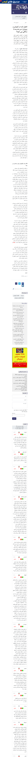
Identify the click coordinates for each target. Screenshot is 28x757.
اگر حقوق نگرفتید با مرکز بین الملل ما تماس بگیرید (14, 226)
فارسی (26, 4)
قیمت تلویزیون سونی (16, 719)
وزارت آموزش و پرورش (7, 199)
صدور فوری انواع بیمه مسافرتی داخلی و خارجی (18, 265)
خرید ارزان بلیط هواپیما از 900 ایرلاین (19, 258)
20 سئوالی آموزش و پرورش (18, 219)
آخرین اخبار (23, 601)
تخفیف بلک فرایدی (23, 724)
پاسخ (3, 304)
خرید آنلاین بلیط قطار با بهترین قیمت (19, 261)
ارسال (3, 290)
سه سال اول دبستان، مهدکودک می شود (16, 207)
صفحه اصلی (23, 18)
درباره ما (11, 4)
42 (24, 303)
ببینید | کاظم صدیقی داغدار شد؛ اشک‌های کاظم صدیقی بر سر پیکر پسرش (11, 695)
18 (24, 349)
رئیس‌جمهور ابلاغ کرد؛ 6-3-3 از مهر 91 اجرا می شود (14, 208)
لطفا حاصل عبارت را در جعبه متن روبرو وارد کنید (17, 285)
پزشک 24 (13, 721)
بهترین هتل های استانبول (7, 719)
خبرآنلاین (14, 9)
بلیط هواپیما (17, 721)
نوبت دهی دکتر (24, 721)
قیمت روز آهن (8, 721)
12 (24, 541)
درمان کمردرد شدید (13, 722)
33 (24, 318)
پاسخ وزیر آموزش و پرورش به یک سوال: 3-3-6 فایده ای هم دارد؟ (12, 224)
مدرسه (22, 199)
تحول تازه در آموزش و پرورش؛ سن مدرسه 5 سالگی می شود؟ (16, 28)
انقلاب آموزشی (16, 199)
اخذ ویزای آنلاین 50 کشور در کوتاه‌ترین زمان (18, 263)
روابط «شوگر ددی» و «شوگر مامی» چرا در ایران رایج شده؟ (16, 603)
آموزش (12, 18)
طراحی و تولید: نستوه (15, 743)
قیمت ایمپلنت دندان (14, 718)
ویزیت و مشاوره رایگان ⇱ (14, 249)
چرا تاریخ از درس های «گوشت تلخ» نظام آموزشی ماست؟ (13, 217)
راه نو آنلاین (20, 718)
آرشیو (6, 4)
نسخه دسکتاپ (14, 730)
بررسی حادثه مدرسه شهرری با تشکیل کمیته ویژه (18, 613)
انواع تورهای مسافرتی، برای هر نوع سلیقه (19, 262)
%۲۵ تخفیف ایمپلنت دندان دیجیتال (14, 243)
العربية (23, 4)
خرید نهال (7, 718)
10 (18, 349)
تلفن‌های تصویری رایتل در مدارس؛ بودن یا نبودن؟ (14, 227)
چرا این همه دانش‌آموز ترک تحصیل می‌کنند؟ (18, 605)
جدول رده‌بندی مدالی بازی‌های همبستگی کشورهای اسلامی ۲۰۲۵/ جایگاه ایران (11, 700)
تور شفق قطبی (6, 722)
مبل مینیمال (24, 722)
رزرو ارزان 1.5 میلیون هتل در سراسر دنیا (19, 259)
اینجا (23, 159)
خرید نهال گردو (24, 719)
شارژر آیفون (19, 722)
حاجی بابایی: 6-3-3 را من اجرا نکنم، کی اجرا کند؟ (15, 210)
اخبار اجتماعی (17, 18)
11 (18, 318)
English (21, 4)
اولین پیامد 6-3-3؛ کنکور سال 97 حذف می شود (15, 212)
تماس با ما (14, 4)
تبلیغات (9, 4)
